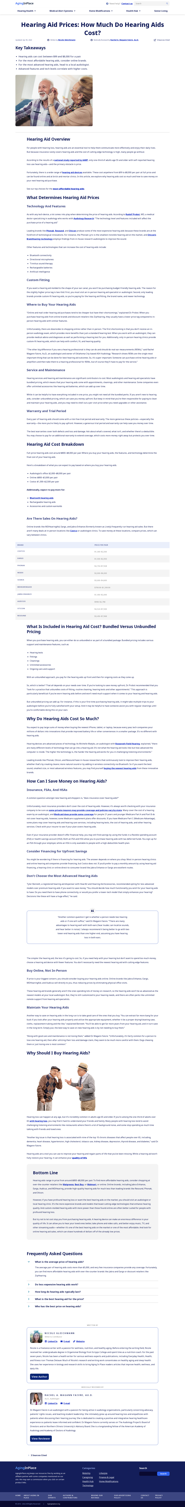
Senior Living (161, 10)
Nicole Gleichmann (66, 40)
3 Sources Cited (163, 40)
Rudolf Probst (133, 214)
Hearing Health (26, 10)
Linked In (51, 1341)
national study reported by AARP (71, 160)
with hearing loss (38, 1121)
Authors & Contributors (70, 1496)
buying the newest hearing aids (120, 768)
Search (163, 1473)
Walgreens (68, 1184)
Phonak (50, 230)
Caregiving (87, 1477)
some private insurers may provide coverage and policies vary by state (85, 810)
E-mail (65, 1341)
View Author (39, 1376)
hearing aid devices (72, 172)
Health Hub (133, 10)
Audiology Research (84, 218)
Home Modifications (101, 10)
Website (79, 1341)
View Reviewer (41, 1438)
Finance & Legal (106, 1477)
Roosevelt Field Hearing (127, 743)
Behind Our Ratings (97, 1496)
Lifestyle (103, 1473)
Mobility (86, 1473)
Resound (59, 230)
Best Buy (79, 1184)
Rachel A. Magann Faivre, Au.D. (124, 40)
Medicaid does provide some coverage (74, 814)
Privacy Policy (159, 1496)
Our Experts (52, 1496)
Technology (87, 1485)
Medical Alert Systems (63, 10)
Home (18, 1495)
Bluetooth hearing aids (41, 498)
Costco (73, 530)
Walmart (91, 1184)
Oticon (72, 230)
